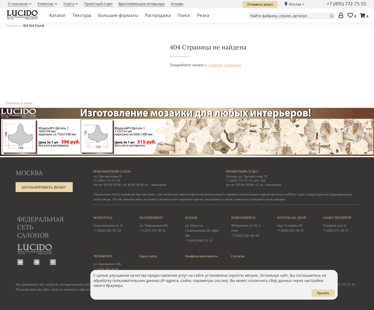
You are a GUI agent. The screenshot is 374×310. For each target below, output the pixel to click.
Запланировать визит (43, 187)
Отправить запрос (260, 4)
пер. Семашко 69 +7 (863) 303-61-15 (295, 223)
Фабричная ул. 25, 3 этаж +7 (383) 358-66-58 (249, 226)
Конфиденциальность (201, 256)
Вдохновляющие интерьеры (141, 3)
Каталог (57, 15)
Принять (323, 293)
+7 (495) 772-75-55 (346, 3)
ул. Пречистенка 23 (108, 176)
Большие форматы (118, 15)
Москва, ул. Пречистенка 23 (246, 176)
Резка (203, 15)
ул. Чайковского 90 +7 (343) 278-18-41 (157, 223)
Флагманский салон (112, 171)
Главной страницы (224, 65)
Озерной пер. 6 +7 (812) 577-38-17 (340, 223)
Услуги (69, 3)
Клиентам (46, 3)
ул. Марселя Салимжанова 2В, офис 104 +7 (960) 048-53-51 (203, 228)
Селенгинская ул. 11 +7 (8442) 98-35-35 (111, 223)
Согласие (238, 256)
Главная (11, 26)
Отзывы (177, 3)
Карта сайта (148, 256)
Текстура (81, 15)
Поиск (183, 15)
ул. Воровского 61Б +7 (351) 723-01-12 (111, 262)
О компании (18, 3)
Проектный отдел (98, 3)
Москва (295, 4)
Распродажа (158, 15)
